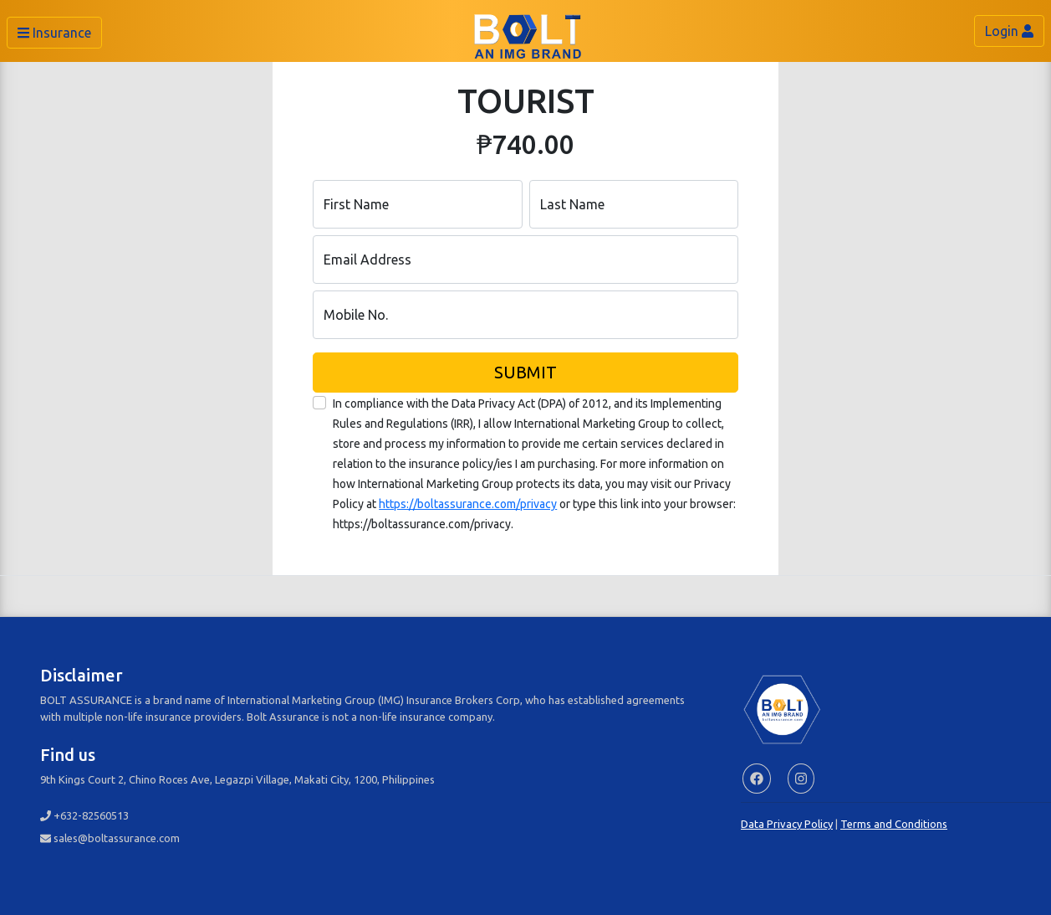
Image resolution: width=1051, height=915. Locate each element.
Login (1009, 31)
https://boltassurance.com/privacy (468, 504)
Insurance (54, 32)
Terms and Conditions (893, 824)
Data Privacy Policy (787, 824)
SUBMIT (525, 372)
